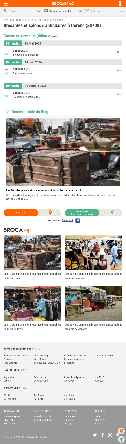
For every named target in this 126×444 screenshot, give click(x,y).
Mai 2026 (99, 377)
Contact (99, 423)
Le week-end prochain (75, 377)
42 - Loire (38, 398)
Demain (7, 380)
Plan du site (9, 423)
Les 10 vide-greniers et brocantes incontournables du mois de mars (93, 276)
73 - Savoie (69, 398)
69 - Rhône (69, 395)
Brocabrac (70, 416)
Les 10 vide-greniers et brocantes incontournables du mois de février (32, 327)
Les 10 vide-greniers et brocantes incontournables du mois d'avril (43, 190)
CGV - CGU (9, 420)
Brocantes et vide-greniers (17, 355)
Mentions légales (12, 416)
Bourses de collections (75, 355)
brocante (60, 20)
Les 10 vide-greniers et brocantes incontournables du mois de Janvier (93, 327)
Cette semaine (41, 380)
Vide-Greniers (10, 362)
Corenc (48, 20)
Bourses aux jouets (74, 359)
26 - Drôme (39, 395)
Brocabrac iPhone (43, 420)
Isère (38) (37, 20)
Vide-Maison (40, 359)
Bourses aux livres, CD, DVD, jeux (48, 362)
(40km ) (48, 35)
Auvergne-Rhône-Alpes (16, 20)
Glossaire (100, 420)
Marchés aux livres (103, 355)
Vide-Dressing (41, 355)
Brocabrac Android (43, 416)
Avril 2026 (69, 380)
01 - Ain (7, 395)
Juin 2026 (99, 380)
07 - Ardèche (10, 398)
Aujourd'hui (9, 377)
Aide (97, 416)
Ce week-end (40, 377)
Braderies (69, 362)
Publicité (69, 420)
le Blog (68, 423)
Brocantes (9, 359)
